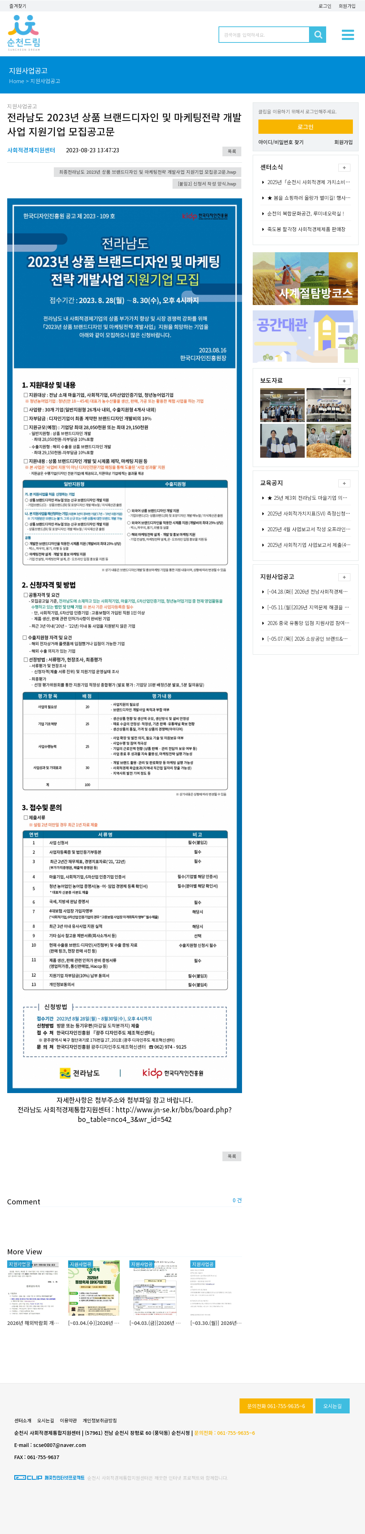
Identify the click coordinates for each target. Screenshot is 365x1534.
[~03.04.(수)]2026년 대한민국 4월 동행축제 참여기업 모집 (94, 1322)
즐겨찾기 (17, 5)
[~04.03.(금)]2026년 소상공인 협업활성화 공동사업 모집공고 (155, 1322)
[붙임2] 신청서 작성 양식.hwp (207, 183)
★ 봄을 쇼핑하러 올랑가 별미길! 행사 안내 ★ (311, 197)
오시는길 (332, 1405)
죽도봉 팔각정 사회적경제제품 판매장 (303, 229)
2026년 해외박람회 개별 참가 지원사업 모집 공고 (33, 1322)
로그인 (325, 5)
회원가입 (347, 5)
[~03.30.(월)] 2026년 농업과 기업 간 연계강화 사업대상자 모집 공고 (216, 1322)
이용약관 (68, 1420)
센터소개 (22, 1420)
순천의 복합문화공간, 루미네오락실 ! (302, 213)
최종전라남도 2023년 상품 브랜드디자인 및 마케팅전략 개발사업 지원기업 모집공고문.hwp (147, 171)
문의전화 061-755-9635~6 (276, 1405)
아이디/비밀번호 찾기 (281, 142)
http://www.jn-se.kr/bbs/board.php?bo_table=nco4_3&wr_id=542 (155, 1114)
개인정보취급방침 (100, 1420)
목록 (232, 151)
